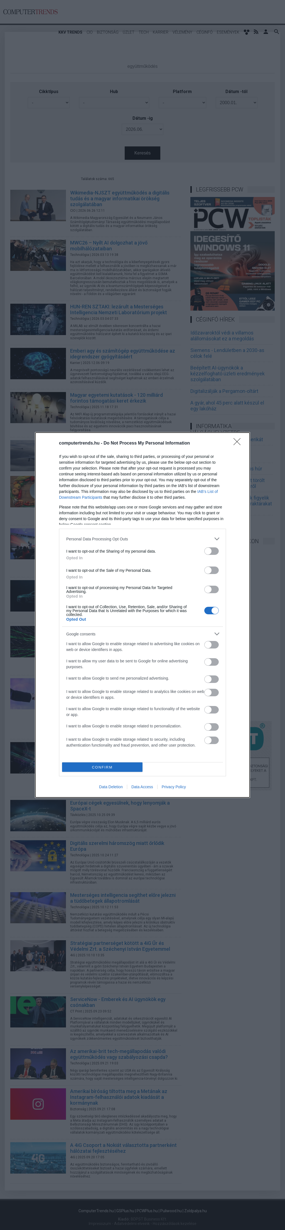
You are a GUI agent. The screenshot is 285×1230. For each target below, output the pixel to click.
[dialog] (142, 615)
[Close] (239, 443)
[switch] (211, 551)
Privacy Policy (174, 787)
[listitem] (142, 539)
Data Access (142, 787)
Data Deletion (111, 787)
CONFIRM (102, 767)
